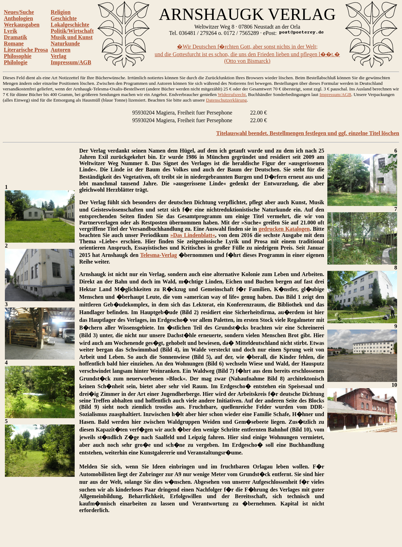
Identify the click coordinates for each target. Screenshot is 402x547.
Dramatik (15, 37)
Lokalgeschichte (70, 25)
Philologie (16, 62)
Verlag (58, 56)
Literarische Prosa (26, 50)
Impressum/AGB (71, 62)
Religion (60, 12)
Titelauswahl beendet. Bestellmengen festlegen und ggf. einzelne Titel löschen (307, 133)
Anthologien (18, 18)
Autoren (60, 50)
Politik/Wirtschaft (72, 31)
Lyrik (10, 31)
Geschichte (64, 18)
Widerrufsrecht (232, 94)
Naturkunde (65, 43)
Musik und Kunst (71, 37)
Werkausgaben (21, 25)
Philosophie (17, 56)
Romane (14, 43)
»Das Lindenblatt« (192, 235)
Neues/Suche (19, 12)
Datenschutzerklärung (226, 100)
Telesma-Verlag (158, 255)
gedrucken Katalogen (284, 229)
